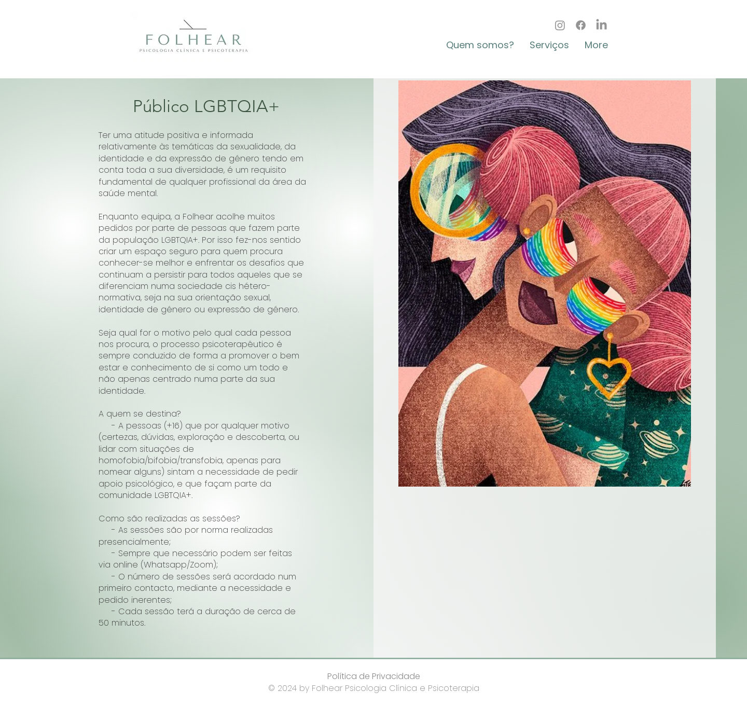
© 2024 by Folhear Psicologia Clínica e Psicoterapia (373, 688)
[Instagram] (560, 25)
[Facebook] (580, 25)
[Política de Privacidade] (373, 676)
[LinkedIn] (601, 25)
